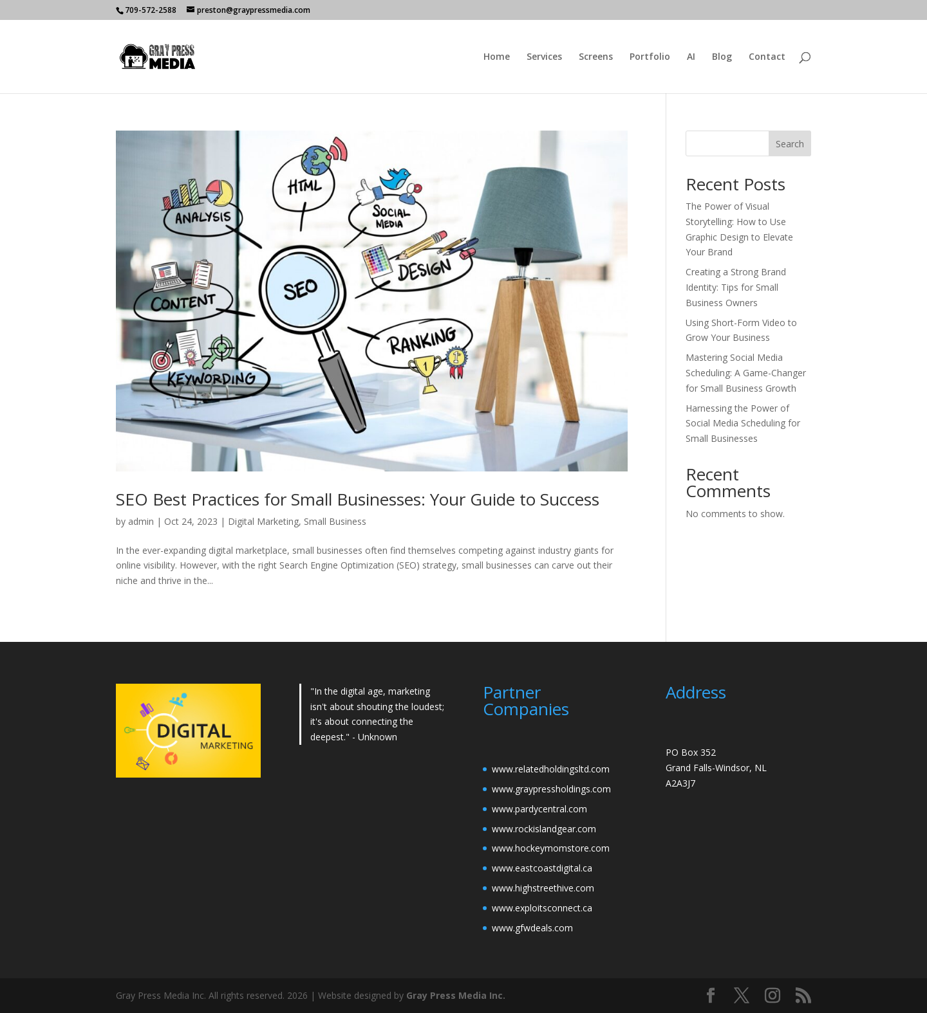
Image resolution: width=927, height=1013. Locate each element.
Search (790, 144)
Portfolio (650, 57)
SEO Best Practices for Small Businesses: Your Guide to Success (357, 499)
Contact (767, 57)
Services (544, 57)
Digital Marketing (263, 521)
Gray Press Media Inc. (455, 995)
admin (141, 521)
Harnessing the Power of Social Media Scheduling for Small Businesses (743, 423)
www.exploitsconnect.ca (542, 908)
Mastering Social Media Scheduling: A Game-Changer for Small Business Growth (746, 372)
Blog (722, 57)
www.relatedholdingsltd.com (551, 769)
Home (496, 57)
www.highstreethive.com (543, 888)
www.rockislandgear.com (544, 829)
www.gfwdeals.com (532, 928)
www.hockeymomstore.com (551, 848)
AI (691, 57)
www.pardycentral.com (539, 809)
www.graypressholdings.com (551, 789)
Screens (596, 57)
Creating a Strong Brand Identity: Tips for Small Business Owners (736, 287)
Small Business (335, 521)
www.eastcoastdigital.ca (542, 868)
